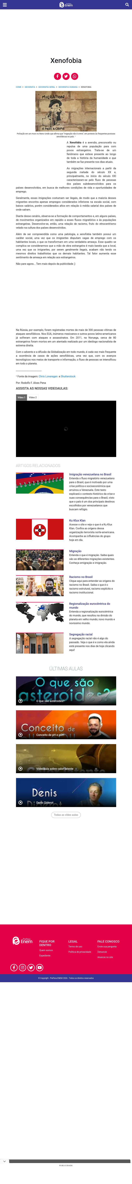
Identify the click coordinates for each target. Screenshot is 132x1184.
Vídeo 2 (33, 397)
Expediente (45, 955)
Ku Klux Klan (77, 520)
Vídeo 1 (21, 397)
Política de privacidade (79, 952)
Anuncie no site (105, 957)
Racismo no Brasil (81, 577)
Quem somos (46, 950)
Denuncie (102, 952)
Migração (75, 551)
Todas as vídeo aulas (66, 814)
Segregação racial (80, 634)
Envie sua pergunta (107, 946)
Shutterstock (68, 376)
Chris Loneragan (48, 376)
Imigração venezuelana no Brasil (90, 474)
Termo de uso (75, 946)
